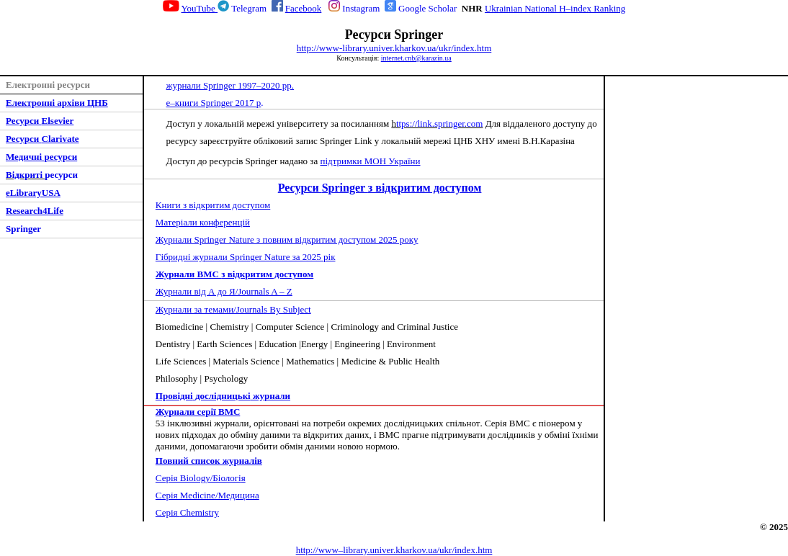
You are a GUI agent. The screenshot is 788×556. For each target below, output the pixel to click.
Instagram (361, 8)
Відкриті (25, 174)
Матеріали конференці (203, 222)
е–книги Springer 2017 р (213, 102)
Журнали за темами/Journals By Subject (233, 309)
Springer (23, 228)
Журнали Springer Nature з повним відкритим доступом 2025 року (287, 239)
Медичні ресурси (41, 156)
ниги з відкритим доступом (213, 204)
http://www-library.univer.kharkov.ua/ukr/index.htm (394, 47)
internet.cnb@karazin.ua (416, 58)
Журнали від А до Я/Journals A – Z (224, 291)
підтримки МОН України (371, 161)
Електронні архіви (45, 102)
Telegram (249, 8)
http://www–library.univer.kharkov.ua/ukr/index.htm (394, 549)
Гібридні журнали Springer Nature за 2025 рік (246, 256)
